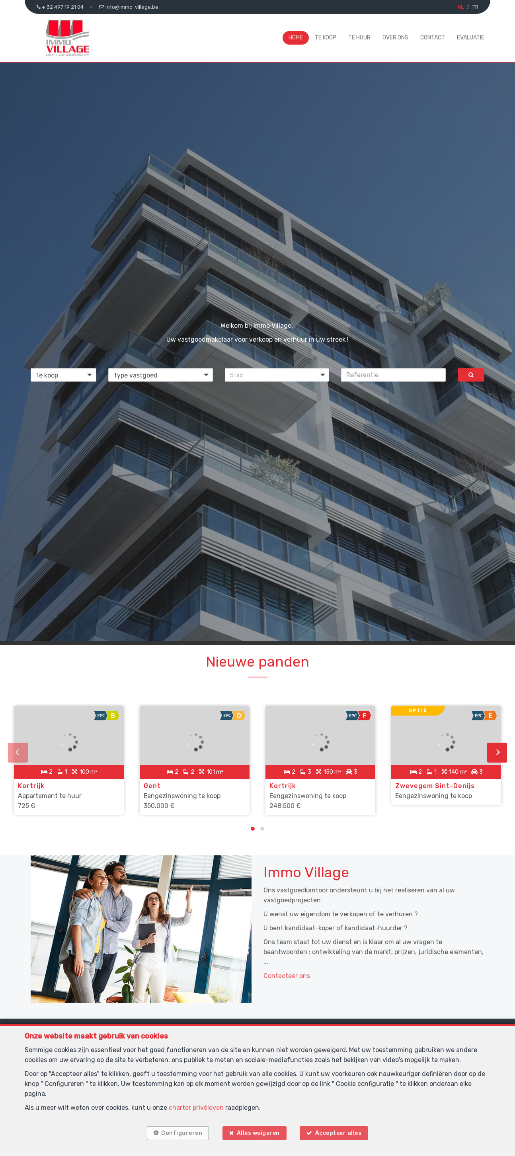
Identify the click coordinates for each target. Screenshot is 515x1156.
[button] (277, 374)
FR (475, 7)
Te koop (325, 37)
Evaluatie (470, 37)
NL (460, 7)
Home (296, 37)
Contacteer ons (286, 976)
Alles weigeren (258, 1133)
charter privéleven (196, 1107)
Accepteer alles (338, 1133)
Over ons (395, 37)
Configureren (181, 1133)
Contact (432, 37)
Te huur (359, 37)
